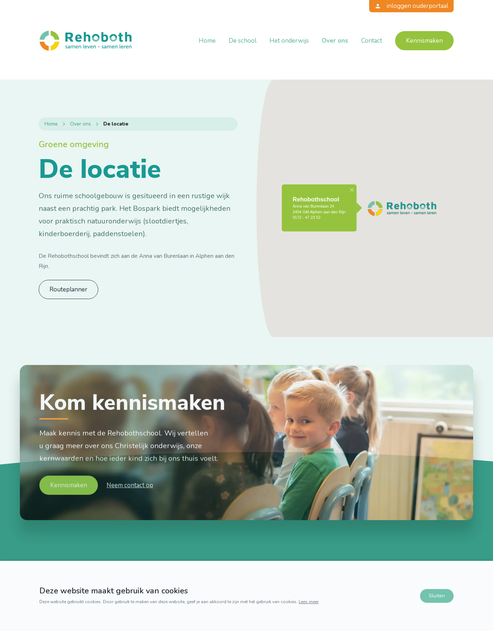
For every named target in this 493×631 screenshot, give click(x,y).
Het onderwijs (289, 41)
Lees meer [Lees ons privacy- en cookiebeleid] (309, 602)
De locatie (115, 123)
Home (207, 41)
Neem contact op (130, 507)
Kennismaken (424, 41)
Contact (371, 41)
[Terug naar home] (85, 41)
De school (242, 41)
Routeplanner (68, 289)
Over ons (335, 41)
